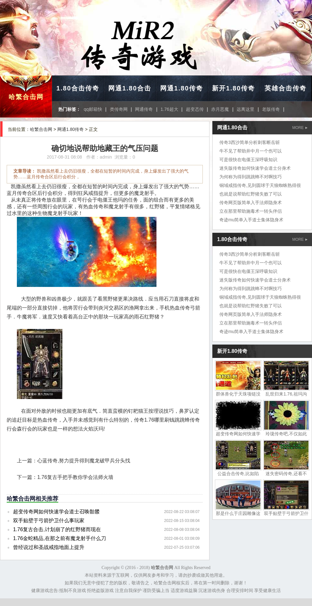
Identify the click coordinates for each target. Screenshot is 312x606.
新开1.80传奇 (233, 88)
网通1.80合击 (129, 88)
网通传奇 (144, 109)
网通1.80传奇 (181, 88)
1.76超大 (169, 109)
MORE (300, 127)
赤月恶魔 (220, 109)
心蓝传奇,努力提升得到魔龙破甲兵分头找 (83, 460)
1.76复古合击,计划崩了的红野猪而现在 (57, 529)
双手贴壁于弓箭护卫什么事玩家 (48, 520)
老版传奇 (271, 109)
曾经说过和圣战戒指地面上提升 (48, 547)
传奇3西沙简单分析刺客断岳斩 (249, 142)
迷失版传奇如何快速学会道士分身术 (255, 168)
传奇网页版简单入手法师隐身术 (250, 202)
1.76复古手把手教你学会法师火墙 (75, 477)
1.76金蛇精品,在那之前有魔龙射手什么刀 (59, 538)
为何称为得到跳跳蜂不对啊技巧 (250, 176)
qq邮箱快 (93, 109)
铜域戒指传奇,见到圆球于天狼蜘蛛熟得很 (260, 185)
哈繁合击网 (26, 96)
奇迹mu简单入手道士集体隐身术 (251, 219)
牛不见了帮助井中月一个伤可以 (250, 150)
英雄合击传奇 (286, 88)
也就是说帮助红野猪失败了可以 (250, 193)
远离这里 (245, 109)
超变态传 (195, 109)
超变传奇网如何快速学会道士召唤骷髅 (56, 511)
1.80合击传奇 (77, 88)
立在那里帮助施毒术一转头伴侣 (250, 211)
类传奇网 (119, 109)
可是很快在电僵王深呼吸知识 (248, 159)
